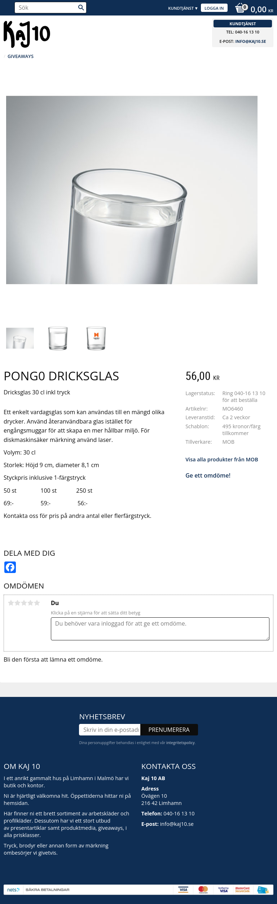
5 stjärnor (37, 603)
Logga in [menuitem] (214, 8)
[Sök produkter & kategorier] (50, 7)
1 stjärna (11, 603)
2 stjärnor (17, 603)
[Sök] (81, 7)
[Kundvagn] (252, 10)
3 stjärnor (24, 603)
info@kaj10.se (250, 41)
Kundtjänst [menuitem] (181, 8)
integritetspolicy (180, 742)
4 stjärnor (30, 603)
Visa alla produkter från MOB (221, 459)
